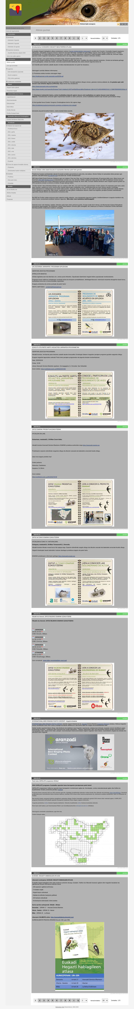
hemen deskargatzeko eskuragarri (80, 51)
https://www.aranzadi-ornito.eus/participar (45, 86)
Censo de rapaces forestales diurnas (17, 164)
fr (126, 24)
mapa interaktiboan (115, 792)
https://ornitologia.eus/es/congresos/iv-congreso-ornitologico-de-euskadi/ (54, 105)
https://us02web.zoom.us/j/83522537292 (53, 369)
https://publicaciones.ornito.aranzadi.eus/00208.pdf (47, 76)
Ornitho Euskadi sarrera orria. (15, 28)
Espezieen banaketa (12, 50)
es (121, 24)
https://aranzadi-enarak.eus (91, 445)
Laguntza (9, 69)
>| (78, 38)
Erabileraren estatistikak (13, 81)
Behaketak (10, 37)
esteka (60, 789)
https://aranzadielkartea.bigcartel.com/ (62, 917)
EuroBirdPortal (52, 175)
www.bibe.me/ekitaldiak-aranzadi (55, 660)
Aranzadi (84, 724)
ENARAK (9, 174)
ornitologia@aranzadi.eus (53, 287)
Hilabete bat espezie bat (13, 126)
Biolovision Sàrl (60, 1007)
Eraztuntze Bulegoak (103, 724)
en (123, 24)
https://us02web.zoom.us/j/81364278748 (44, 477)
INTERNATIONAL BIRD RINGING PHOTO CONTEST (47, 724)
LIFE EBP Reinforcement (46, 180)
